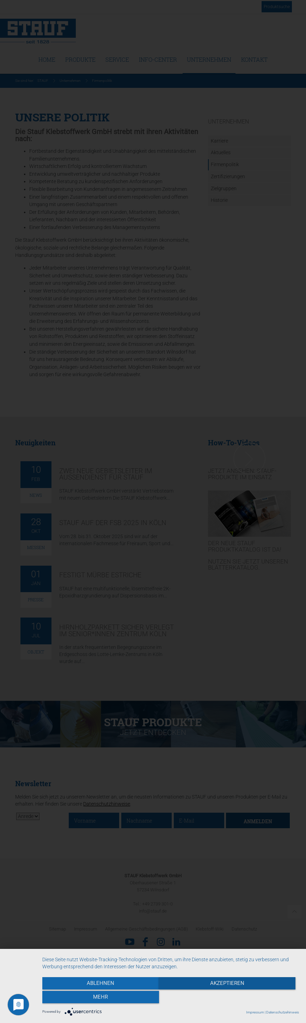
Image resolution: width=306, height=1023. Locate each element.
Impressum (255, 1012)
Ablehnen (80, 998)
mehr (260, 998)
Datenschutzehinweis (282, 1012)
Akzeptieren (170, 998)
